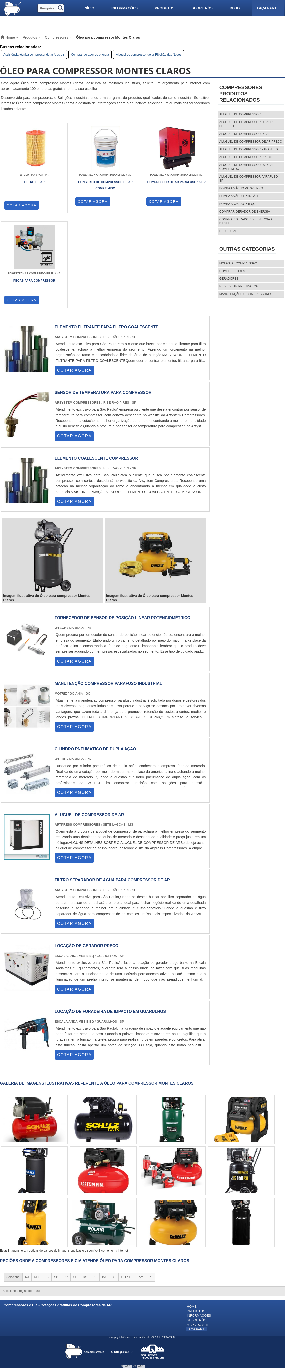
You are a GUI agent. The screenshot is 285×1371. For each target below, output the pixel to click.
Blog (235, 8)
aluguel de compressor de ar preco (251, 141)
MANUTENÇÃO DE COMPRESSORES (246, 294)
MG (36, 1183)
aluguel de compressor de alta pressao (247, 124)
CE (114, 1183)
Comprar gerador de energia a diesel (246, 221)
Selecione (13, 1183)
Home (192, 1212)
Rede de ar (229, 231)
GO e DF (127, 1183)
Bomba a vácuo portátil (240, 196)
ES (47, 1183)
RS (85, 1183)
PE (95, 1183)
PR (66, 1183)
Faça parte (268, 8)
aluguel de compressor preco (246, 157)
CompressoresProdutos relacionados (241, 94)
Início (89, 8)
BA (104, 1183)
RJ (27, 1183)
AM (141, 1183)
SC (75, 1183)
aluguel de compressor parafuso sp (249, 178)
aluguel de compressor (240, 114)
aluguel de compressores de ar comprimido (247, 167)
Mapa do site (198, 1229)
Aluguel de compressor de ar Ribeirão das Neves (148, 54)
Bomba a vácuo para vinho (241, 188)
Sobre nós (202, 8)
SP (56, 1183)
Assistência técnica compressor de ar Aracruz (34, 54)
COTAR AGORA (22, 205)
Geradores (229, 278)
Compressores (232, 271)
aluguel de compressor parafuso (249, 149)
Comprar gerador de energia (90, 54)
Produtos (164, 8)
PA (151, 1183)
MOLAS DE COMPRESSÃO (238, 263)
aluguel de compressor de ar (245, 134)
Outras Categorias (247, 249)
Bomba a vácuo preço (238, 204)
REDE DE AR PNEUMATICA (239, 286)
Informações (125, 8)
